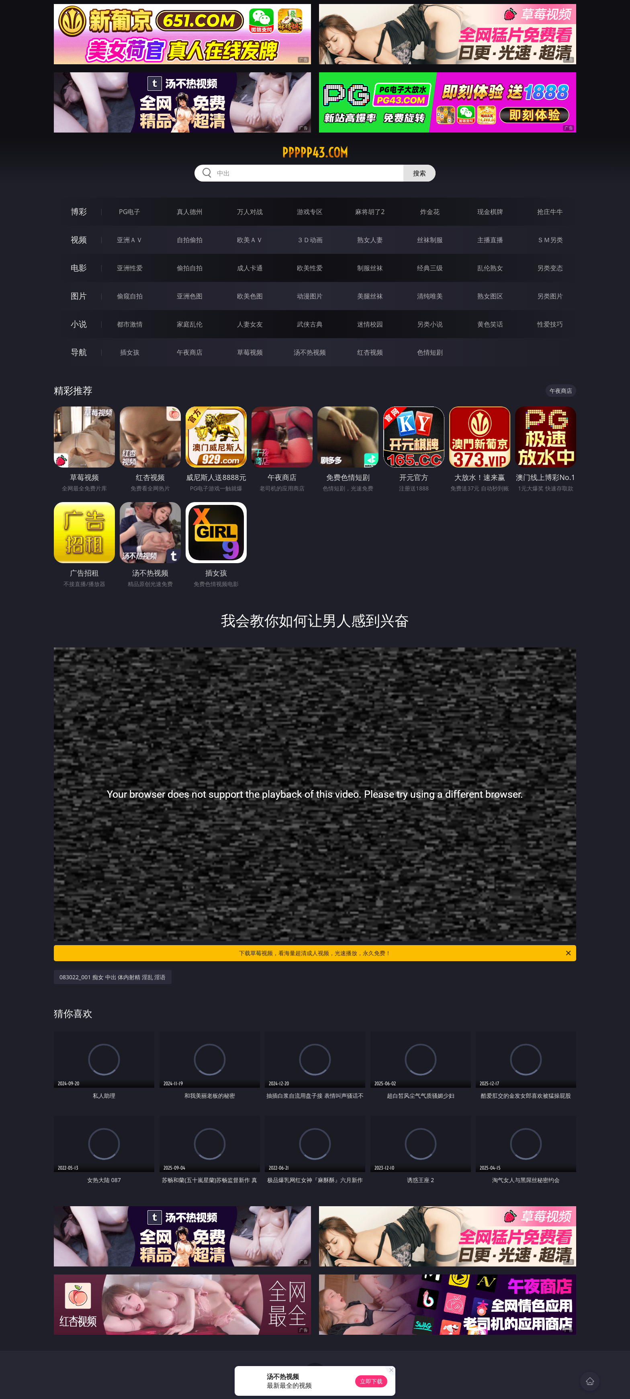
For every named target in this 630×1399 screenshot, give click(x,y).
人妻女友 (250, 324)
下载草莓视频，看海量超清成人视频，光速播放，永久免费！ (405, 953)
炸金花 (430, 211)
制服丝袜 (370, 267)
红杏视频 (370, 352)
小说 (79, 324)
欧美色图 (250, 296)
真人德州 (189, 211)
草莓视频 (250, 352)
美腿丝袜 (370, 296)
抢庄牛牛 (550, 211)
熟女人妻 (370, 239)
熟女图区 (490, 296)
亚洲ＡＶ (130, 239)
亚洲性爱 (130, 267)
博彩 (79, 211)
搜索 (419, 173)
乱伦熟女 (490, 267)
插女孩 (129, 352)
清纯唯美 (430, 296)
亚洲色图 (189, 296)
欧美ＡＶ (250, 239)
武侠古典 (310, 324)
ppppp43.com (315, 153)
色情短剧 (430, 352)
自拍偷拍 (189, 239)
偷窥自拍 (130, 296)
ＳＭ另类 (550, 239)
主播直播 (490, 239)
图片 (79, 295)
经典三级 (430, 267)
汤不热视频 (310, 352)
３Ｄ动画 (310, 239)
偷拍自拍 (189, 267)
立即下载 (371, 1381)
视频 (79, 239)
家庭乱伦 (189, 324)
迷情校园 (370, 324)
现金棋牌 (490, 211)
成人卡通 (250, 267)
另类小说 (430, 324)
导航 (79, 352)
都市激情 (130, 324)
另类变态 (550, 267)
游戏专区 (310, 211)
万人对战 (250, 211)
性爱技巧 (550, 324)
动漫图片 (310, 296)
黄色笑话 (490, 324)
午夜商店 (189, 352)
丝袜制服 (430, 239)
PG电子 (129, 211)
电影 (79, 267)
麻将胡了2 (370, 211)
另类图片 (550, 296)
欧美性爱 (310, 267)
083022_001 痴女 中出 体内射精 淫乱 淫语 (112, 977)
